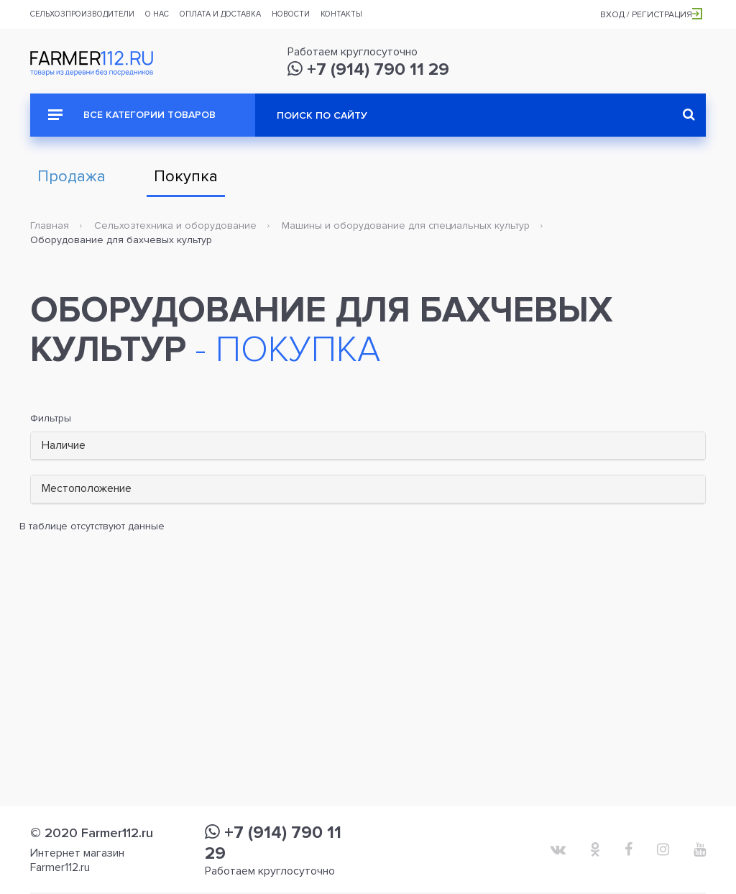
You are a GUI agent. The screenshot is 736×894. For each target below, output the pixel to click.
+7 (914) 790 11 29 (368, 69)
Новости (291, 14)
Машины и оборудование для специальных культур (406, 225)
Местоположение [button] (87, 488)
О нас (157, 14)
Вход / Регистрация (651, 14)
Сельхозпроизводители (82, 14)
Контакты (341, 14)
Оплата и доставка (220, 14)
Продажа (71, 176)
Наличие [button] (64, 445)
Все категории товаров (132, 115)
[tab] (368, 446)
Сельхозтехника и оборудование (175, 225)
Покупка (186, 176)
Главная (49, 225)
